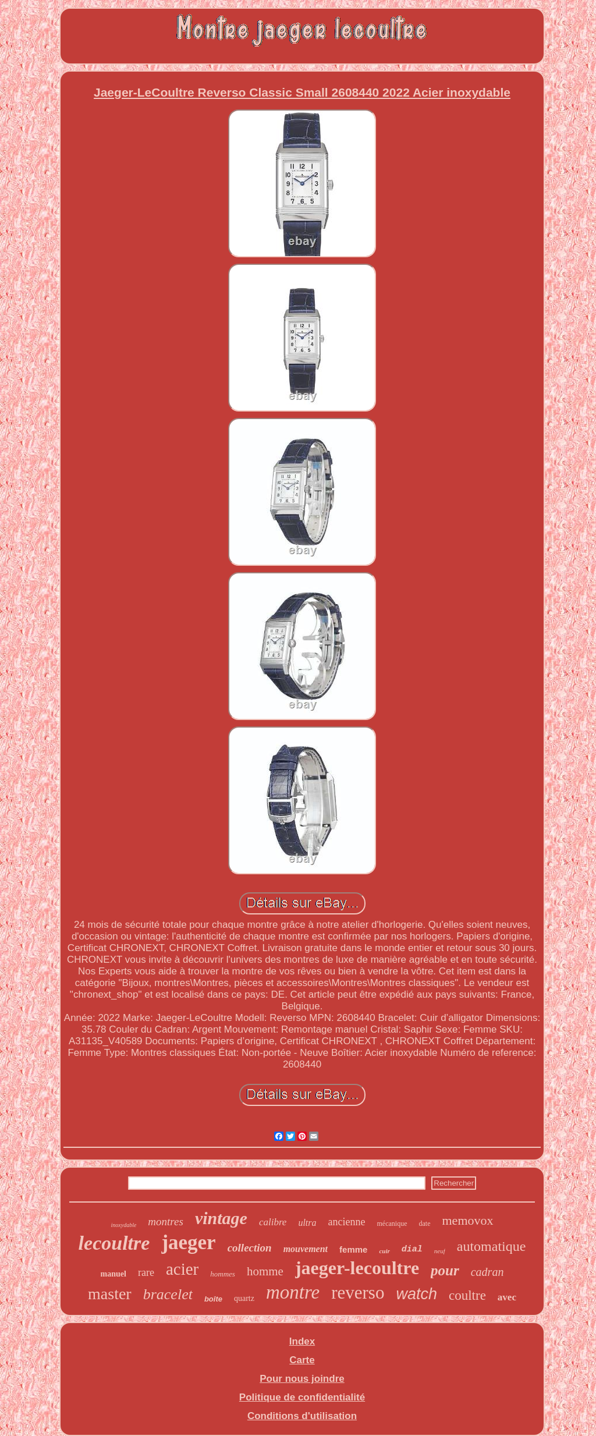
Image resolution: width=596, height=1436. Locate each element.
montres (165, 1221)
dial (412, 1249)
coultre (467, 1295)
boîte (213, 1299)
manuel (113, 1274)
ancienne (347, 1222)
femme (353, 1249)
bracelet (168, 1294)
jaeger (188, 1242)
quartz (244, 1298)
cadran (487, 1271)
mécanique (392, 1223)
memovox (468, 1220)
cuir (384, 1250)
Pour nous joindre (302, 1378)
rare (146, 1272)
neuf (439, 1250)
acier (182, 1269)
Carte (301, 1360)
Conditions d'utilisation (302, 1415)
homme (265, 1271)
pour (445, 1270)
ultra (307, 1223)
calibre (273, 1222)
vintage (221, 1218)
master (110, 1294)
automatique (491, 1246)
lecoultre (114, 1243)
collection (250, 1248)
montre (293, 1292)
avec (507, 1297)
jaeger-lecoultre (357, 1267)
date (425, 1223)
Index (302, 1341)
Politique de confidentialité (302, 1397)
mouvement (305, 1249)
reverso (357, 1292)
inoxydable (123, 1225)
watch (416, 1294)
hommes (222, 1274)
